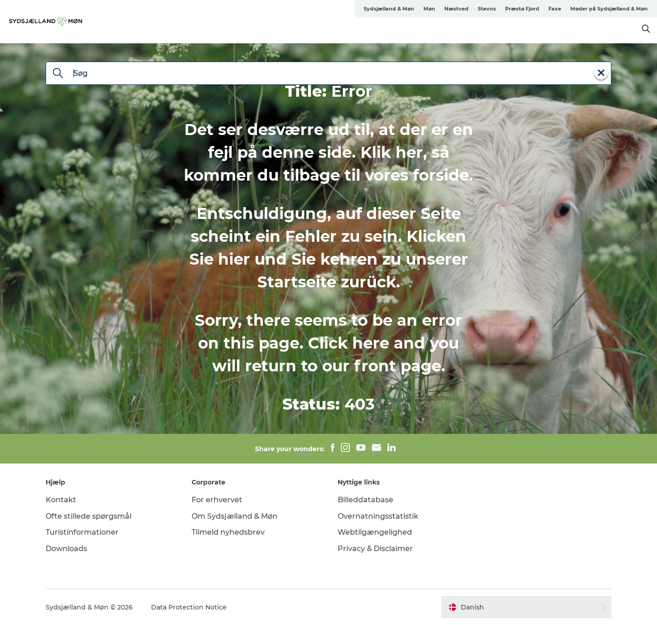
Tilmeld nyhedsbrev (228, 532)
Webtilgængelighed (375, 532)
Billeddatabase (365, 499)
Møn (429, 8)
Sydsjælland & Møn (389, 8)
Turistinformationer (82, 532)
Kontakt (61, 499)
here (370, 343)
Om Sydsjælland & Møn (234, 516)
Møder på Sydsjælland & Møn (609, 8)
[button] (526, 607)
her (409, 152)
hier (234, 259)
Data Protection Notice (189, 607)
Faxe (554, 8)
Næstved (456, 8)
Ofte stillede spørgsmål (88, 516)
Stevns (487, 8)
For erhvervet (217, 499)
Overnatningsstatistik (378, 516)
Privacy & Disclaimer (375, 548)
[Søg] (58, 74)
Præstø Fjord (522, 8)
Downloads (66, 548)
